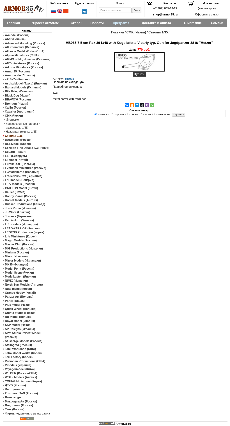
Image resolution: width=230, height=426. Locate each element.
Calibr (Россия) (15, 107)
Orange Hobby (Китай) (20, 292)
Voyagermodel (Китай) (20, 369)
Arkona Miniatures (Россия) (24, 67)
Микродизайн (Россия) (21, 401)
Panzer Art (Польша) (19, 296)
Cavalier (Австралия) (19, 111)
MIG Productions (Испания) (24, 248)
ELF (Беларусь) (16, 155)
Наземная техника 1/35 (21, 131)
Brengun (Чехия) (16, 103)
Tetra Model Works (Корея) (23, 353)
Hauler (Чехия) (15, 192)
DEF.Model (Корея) (18, 143)
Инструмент (14, 119)
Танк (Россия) (14, 409)
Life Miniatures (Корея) (21, 236)
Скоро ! (76, 23)
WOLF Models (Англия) (21, 377)
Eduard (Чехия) (15, 151)
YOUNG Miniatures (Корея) (23, 381)
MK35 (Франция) (16, 264)
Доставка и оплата (156, 23)
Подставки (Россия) (19, 405)
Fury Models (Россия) (20, 183)
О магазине (193, 23)
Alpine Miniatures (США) (22, 55)
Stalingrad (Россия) (18, 345)
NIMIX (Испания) (16, 280)
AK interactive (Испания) (22, 47)
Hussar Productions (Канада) (25, 204)
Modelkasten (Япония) (20, 276)
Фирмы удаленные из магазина (27, 413)
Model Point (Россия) (19, 268)
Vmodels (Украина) (18, 365)
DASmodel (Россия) (19, 139)
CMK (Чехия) (14, 115)
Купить (139, 74)
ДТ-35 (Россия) (15, 385)
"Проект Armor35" (45, 23)
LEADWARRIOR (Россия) (22, 228)
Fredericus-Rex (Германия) (23, 176)
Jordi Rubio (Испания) (20, 208)
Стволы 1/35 (158, 32)
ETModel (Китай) (16, 159)
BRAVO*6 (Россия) (18, 99)
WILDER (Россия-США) (21, 373)
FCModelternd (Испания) (22, 171)
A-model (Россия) (17, 35)
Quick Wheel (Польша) (20, 308)
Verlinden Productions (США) (25, 361)
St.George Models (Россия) (23, 341)
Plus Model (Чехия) (18, 304)
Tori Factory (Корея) (19, 357)
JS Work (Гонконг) (17, 212)
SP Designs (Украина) (20, 329)
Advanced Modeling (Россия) (25, 43)
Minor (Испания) (16, 256)
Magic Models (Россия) (21, 240)
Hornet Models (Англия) (21, 200)
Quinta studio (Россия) (20, 312)
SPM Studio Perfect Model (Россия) (23, 334)
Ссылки (217, 23)
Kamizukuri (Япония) (19, 220)
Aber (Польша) (15, 39)
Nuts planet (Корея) (18, 288)
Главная (13, 23)
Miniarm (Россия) (17, 252)
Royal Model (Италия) (20, 320)
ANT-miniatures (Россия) (22, 63)
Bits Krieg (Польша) (19, 91)
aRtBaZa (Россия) (17, 79)
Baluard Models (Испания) (23, 87)
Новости (97, 23)
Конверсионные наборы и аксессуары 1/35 (23, 125)
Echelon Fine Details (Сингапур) (27, 147)
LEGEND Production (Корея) (24, 232)
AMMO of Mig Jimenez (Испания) (27, 59)
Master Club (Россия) (19, 244)
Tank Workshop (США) (20, 349)
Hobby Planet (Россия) (20, 196)
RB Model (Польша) (18, 316)
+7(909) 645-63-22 (165, 8)
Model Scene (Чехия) (19, 272)
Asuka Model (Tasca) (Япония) (26, 83)
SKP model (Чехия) (18, 324)
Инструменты (14, 389)
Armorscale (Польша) (20, 75)
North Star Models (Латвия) (24, 284)
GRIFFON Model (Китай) (21, 188)
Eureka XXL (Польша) (20, 164)
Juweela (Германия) (19, 216)
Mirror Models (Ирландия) (23, 260)
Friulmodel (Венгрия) (19, 180)
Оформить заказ (206, 14)
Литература (13, 397)
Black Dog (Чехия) (17, 95)
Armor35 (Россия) (17, 71)
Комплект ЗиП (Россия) (21, 393)
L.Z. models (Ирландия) (21, 224)
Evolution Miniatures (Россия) (25, 168)
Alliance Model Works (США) (24, 51)
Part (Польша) (15, 300)
